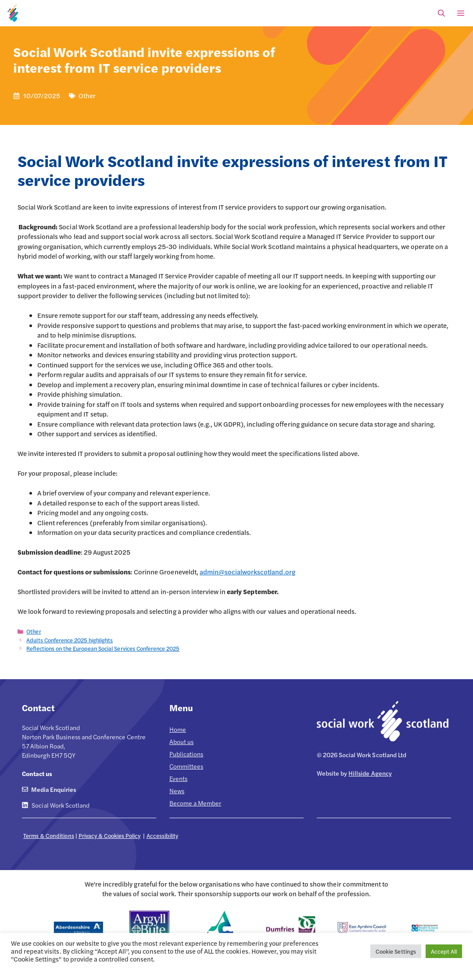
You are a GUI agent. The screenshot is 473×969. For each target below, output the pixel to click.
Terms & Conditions (48, 835)
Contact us (37, 773)
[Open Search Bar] (441, 13)
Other (33, 631)
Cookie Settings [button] (396, 951)
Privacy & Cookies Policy (110, 835)
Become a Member (195, 802)
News (176, 790)
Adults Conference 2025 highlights (69, 640)
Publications (186, 753)
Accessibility (162, 835)
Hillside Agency (369, 773)
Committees (186, 766)
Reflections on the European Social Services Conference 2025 (102, 648)
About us (181, 741)
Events (178, 778)
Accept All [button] (444, 951)
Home (177, 729)
